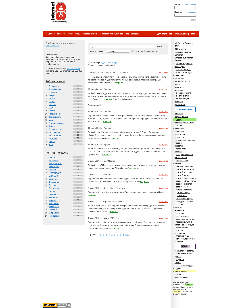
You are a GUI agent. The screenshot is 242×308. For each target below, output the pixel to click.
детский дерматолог (185, 169)
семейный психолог (185, 219)
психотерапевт (182, 216)
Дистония (53, 138)
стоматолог (180, 233)
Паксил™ (53, 157)
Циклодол (53, 176)
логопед (179, 204)
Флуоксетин (54, 182)
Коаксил (52, 170)
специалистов (73, 68)
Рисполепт (53, 160)
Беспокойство (55, 135)
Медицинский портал (59, 12)
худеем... (179, 268)
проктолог (179, 207)
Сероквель (54, 194)
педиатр (178, 163)
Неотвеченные (90, 34)
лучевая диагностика (184, 122)
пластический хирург (184, 225)
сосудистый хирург (184, 265)
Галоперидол (55, 173)
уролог (178, 257)
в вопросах (152, 51)
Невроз (52, 95)
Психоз (52, 101)
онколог (178, 152)
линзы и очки (182, 160)
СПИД (179, 119)
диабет (179, 274)
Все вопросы (74, 34)
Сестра (52, 111)
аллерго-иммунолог (184, 58)
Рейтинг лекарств (57, 152)
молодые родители (185, 201)
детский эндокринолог (186, 178)
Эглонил (52, 185)
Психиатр (53, 92)
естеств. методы (183, 69)
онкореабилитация (184, 154)
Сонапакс (53, 179)
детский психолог (184, 184)
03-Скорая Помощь (184, 43)
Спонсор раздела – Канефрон (185, 109)
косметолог (180, 134)
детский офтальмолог (186, 181)
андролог (180, 259)
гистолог (180, 125)
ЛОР (177, 46)
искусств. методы (184, 72)
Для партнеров (164, 34)
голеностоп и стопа (185, 254)
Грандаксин (54, 216)
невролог (179, 146)
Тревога (52, 104)
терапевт (179, 242)
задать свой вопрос (109, 62)
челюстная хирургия (185, 239)
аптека (178, 61)
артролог (179, 55)
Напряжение (54, 114)
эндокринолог (181, 271)
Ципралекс (54, 213)
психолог (180, 213)
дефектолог (181, 195)
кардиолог (179, 131)
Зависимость (55, 117)
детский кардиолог (184, 166)
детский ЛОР (182, 187)
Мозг (51, 120)
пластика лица (182, 236)
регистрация (190, 4)
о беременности (183, 93)
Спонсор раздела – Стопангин (185, 246)
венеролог (179, 75)
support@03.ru (52, 45)
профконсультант (184, 222)
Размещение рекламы (186, 34)
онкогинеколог (182, 96)
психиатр (179, 210)
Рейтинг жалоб (55, 81)
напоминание (190, 12)
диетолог (179, 114)
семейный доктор (183, 52)
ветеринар (179, 78)
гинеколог (179, 90)
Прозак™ (53, 210)
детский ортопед (183, 175)
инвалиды (179, 128)
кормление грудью (184, 198)
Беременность (55, 129)
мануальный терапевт (185, 140)
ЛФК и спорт (180, 49)
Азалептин (53, 197)
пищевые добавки (184, 63)
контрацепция (182, 99)
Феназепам (54, 166)
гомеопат (179, 102)
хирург (178, 262)
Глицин (52, 141)
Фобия (52, 126)
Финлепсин (54, 203)
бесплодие (180, 66)
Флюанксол (54, 206)
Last (127, 234)
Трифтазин (54, 188)
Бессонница (54, 132)
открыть (119, 83)
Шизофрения (55, 89)
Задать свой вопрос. (55, 34)
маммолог (179, 137)
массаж (178, 143)
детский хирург (183, 192)
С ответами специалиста (111, 34)
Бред (51, 108)
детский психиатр (184, 190)
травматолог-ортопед (184, 251)
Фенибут (52, 200)
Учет (51, 144)
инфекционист (181, 116)
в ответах (138, 51)
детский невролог (184, 172)
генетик (178, 84)
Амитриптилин (55, 163)
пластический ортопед (182, 229)
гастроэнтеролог (182, 81)
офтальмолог (181, 157)
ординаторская (181, 277)
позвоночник (181, 149)
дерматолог (180, 104)
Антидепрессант (56, 123)
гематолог (179, 87)
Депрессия (54, 86)
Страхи (52, 98)
